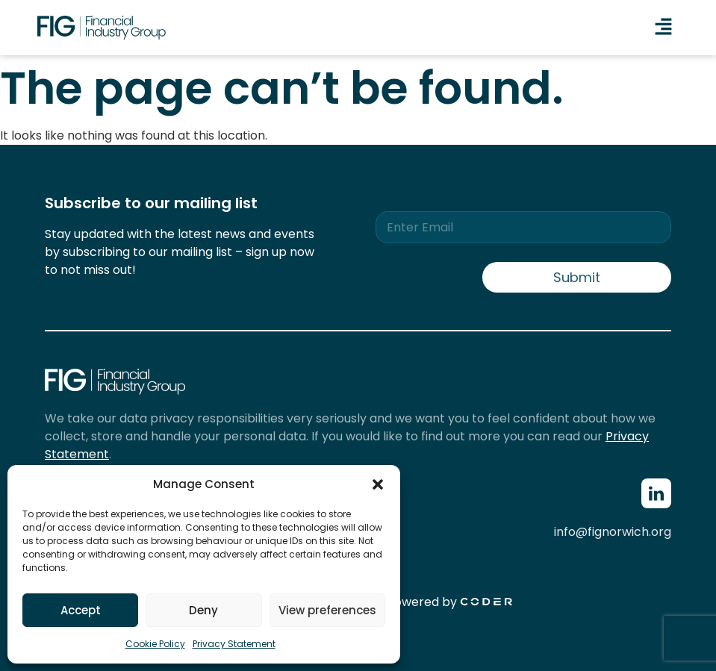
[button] (377, 484)
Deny (203, 610)
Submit (576, 277)
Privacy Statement (234, 643)
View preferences (327, 610)
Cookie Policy (155, 643)
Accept (80, 610)
